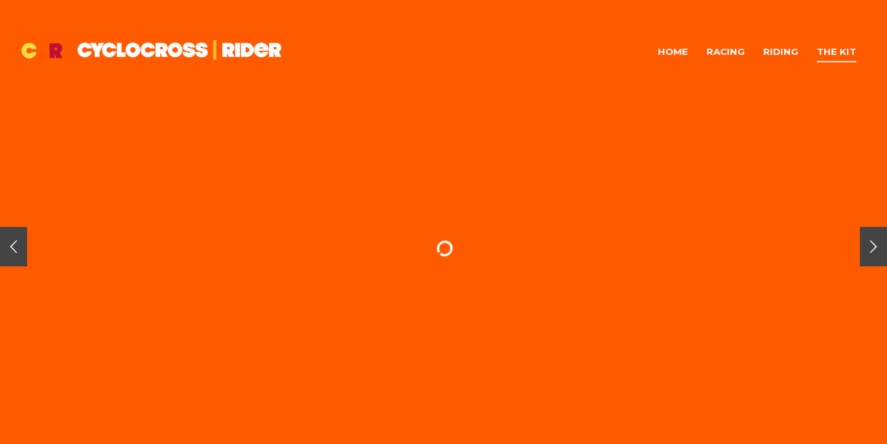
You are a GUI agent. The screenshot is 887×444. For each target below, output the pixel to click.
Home (673, 51)
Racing (726, 51)
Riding (780, 51)
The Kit (836, 51)
